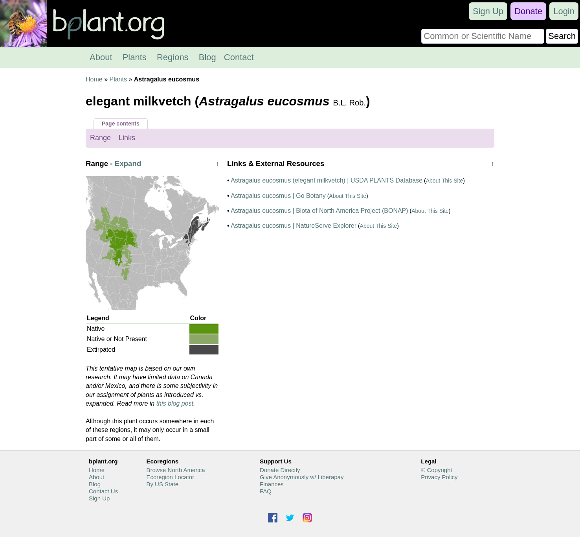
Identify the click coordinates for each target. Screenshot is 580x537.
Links (127, 138)
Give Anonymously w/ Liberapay (301, 477)
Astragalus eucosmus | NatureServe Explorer (293, 225)
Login (563, 11)
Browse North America (175, 470)
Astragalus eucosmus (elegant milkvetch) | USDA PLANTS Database (326, 180)
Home (94, 79)
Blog (207, 57)
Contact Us (103, 491)
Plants (135, 57)
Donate (528, 11)
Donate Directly (280, 470)
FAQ (266, 491)
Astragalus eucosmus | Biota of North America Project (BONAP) (319, 210)
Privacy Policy (439, 477)
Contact (239, 57)
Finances (272, 484)
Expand (128, 163)
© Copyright (436, 470)
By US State (162, 484)
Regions (173, 57)
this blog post (174, 403)
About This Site (444, 180)
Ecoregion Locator (170, 477)
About (101, 57)
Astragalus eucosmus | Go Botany (278, 195)
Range (100, 138)
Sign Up (488, 11)
